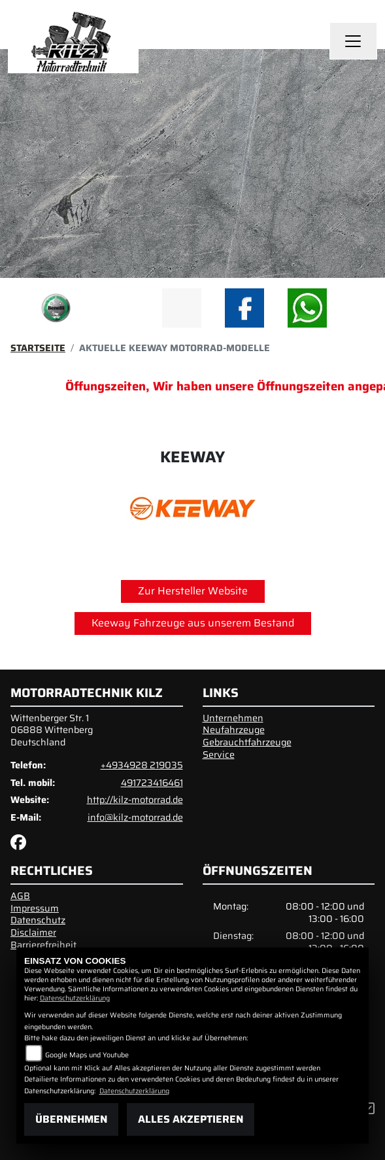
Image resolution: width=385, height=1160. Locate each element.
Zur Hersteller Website (193, 591)
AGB (20, 896)
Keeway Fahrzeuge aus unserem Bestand (193, 623)
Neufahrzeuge (234, 730)
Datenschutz (37, 920)
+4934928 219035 (142, 765)
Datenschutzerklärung (75, 998)
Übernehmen (71, 1119)
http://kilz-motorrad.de (135, 800)
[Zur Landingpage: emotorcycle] (119, 308)
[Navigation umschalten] (353, 41)
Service (219, 754)
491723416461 (152, 783)
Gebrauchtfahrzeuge (247, 742)
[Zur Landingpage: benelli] (56, 308)
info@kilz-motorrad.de (135, 817)
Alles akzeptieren (190, 1119)
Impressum (34, 908)
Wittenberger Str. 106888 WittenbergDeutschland (51, 730)
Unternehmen (233, 718)
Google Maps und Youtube (87, 1055)
